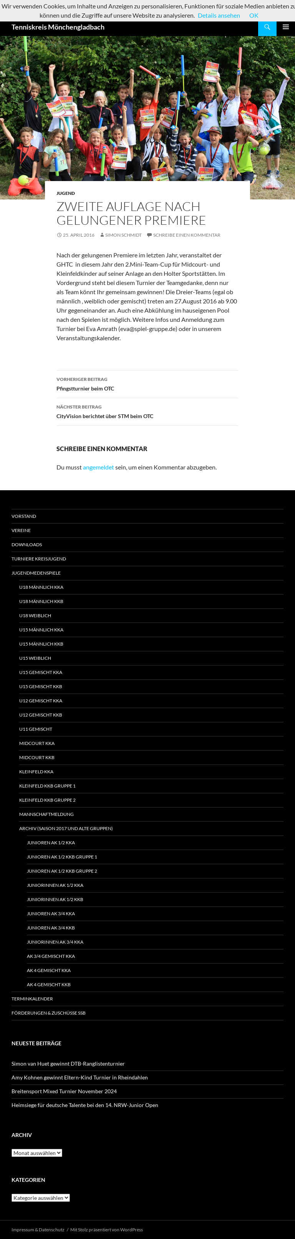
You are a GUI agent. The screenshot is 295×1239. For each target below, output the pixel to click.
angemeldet (98, 467)
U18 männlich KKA (41, 587)
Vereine (21, 530)
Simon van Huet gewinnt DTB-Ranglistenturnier (68, 1063)
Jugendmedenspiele (36, 573)
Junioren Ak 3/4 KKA (51, 913)
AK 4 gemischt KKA (49, 970)
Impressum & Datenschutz (38, 1229)
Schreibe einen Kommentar (186, 235)
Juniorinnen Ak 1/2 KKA (55, 885)
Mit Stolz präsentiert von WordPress (106, 1229)
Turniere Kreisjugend (39, 559)
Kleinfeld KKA (36, 771)
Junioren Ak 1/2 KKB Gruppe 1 (62, 857)
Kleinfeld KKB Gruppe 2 (47, 800)
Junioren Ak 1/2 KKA (51, 842)
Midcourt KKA (37, 743)
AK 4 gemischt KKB (49, 984)
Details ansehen (219, 15)
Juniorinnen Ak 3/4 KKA (55, 942)
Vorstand (24, 516)
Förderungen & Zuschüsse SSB (49, 1013)
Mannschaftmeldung (46, 814)
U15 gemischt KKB (40, 686)
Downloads (27, 544)
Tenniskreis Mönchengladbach (58, 27)
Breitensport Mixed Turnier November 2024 (64, 1091)
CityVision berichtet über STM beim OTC (147, 410)
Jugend (65, 193)
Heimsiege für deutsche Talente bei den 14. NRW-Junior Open (85, 1105)
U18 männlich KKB (41, 601)
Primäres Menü (286, 27)
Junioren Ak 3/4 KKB (51, 928)
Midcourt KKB (37, 757)
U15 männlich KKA (41, 630)
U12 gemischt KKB (40, 715)
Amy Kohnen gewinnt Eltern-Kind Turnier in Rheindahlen (80, 1077)
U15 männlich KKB (41, 644)
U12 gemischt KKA (40, 701)
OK (254, 15)
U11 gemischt (35, 729)
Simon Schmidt (123, 235)
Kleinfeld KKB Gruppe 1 (47, 786)
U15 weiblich (35, 658)
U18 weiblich (35, 615)
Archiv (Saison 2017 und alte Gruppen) (66, 828)
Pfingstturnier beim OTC (147, 383)
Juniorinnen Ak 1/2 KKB (55, 899)
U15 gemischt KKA (40, 672)
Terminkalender (32, 999)
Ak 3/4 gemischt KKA (51, 956)
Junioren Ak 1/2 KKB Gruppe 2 (62, 871)
